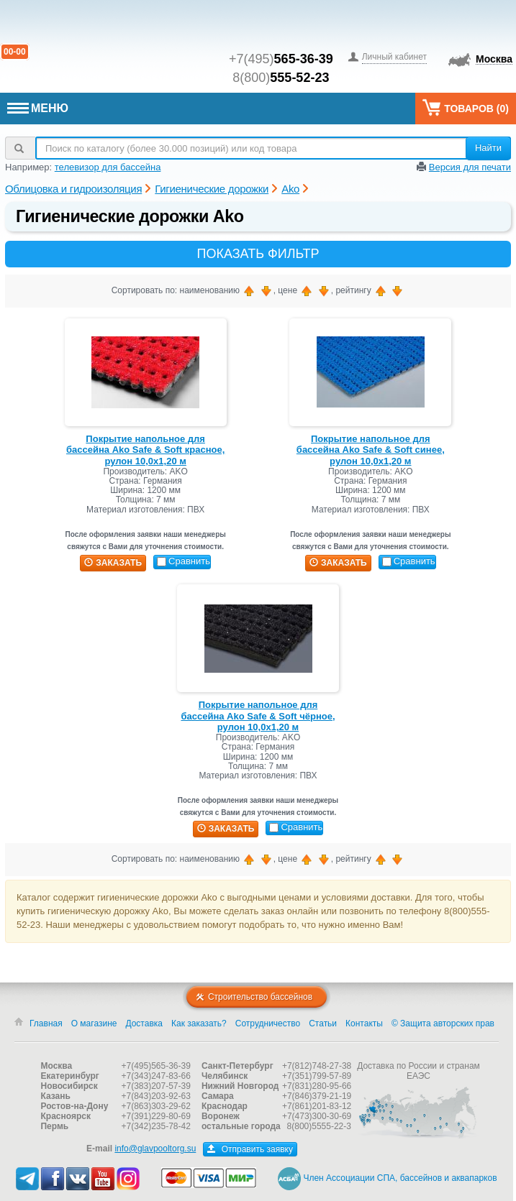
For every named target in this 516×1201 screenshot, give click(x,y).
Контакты (364, 1023)
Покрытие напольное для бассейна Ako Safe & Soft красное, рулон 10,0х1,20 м (145, 449)
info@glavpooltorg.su (155, 1149)
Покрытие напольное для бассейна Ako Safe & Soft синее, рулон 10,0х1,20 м (371, 449)
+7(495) (281, 59)
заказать (113, 563)
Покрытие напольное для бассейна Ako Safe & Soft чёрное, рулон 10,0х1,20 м (258, 715)
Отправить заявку (250, 1149)
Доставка (144, 1023)
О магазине (94, 1023)
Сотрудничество (267, 1023)
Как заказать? (199, 1023)
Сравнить (183, 561)
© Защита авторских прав (442, 1023)
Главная (46, 1023)
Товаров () (465, 107)
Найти (488, 147)
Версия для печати (470, 167)
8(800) (280, 77)
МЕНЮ (37, 108)
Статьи (323, 1023)
